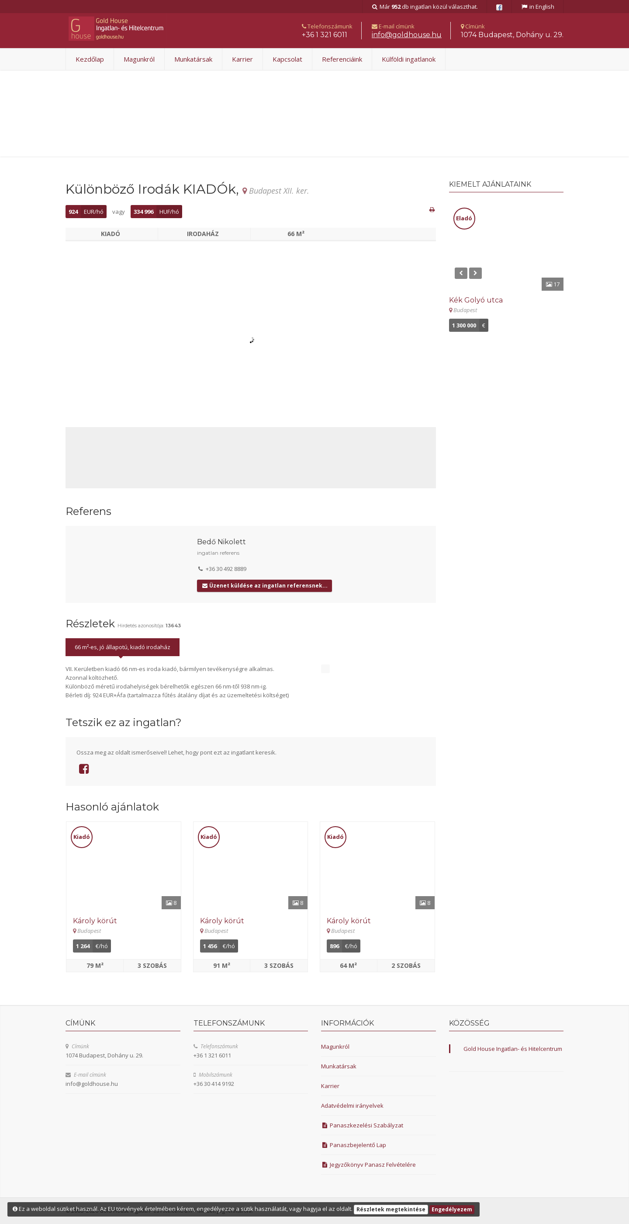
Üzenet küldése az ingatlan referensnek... (264, 585)
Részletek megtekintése (390, 1209)
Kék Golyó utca (476, 300)
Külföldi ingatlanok (408, 59)
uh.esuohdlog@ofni (407, 35)
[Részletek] (123, 865)
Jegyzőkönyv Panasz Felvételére (368, 1164)
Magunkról (139, 59)
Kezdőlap (90, 59)
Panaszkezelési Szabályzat (362, 1125)
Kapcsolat (287, 59)
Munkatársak (193, 59)
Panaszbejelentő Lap (353, 1145)
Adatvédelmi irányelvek (352, 1105)
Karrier (242, 59)
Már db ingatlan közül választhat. (424, 6)
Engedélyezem (452, 1209)
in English (537, 6)
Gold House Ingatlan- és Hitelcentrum (512, 1049)
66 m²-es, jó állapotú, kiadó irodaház (122, 647)
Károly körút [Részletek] (95, 921)
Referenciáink (342, 59)
